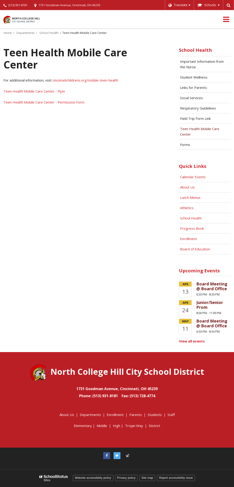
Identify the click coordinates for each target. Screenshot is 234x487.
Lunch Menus (190, 197)
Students (155, 414)
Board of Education (195, 249)
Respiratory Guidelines (204, 109)
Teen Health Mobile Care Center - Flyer (34, 91)
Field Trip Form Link (202, 119)
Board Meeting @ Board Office (211, 286)
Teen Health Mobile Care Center (199, 131)
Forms (185, 144)
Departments (25, 33)
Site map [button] (147, 477)
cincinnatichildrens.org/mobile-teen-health (85, 80)
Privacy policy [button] (126, 477)
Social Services (191, 98)
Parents (135, 414)
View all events (192, 341)
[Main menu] (226, 19)
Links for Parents (193, 87)
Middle (102, 425)
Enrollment (188, 238)
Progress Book (192, 228)
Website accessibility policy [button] (93, 477)
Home (8, 33)
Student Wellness (193, 77)
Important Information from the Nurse (202, 64)
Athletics (187, 207)
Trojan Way (134, 425)
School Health (48, 33)
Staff (171, 414)
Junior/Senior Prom (209, 305)
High (116, 425)
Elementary (83, 425)
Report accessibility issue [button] (176, 477)
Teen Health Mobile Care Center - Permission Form (43, 102)
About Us (187, 187)
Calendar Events (193, 177)
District (154, 425)
